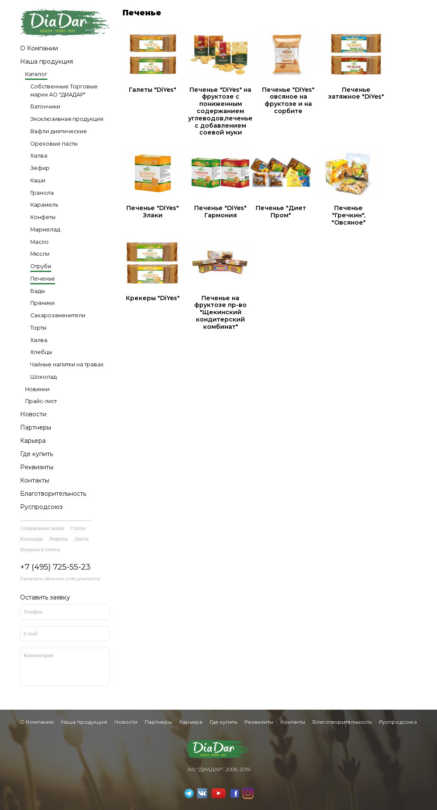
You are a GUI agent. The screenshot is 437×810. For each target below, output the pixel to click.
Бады (37, 291)
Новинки (37, 389)
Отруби (40, 266)
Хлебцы (41, 352)
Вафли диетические (58, 131)
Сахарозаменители (57, 315)
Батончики (45, 106)
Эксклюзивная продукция (66, 119)
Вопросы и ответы (40, 550)
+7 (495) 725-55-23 (55, 567)
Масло (39, 242)
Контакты (34, 480)
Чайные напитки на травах (67, 364)
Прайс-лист (41, 401)
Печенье (42, 278)
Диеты (81, 539)
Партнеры (35, 427)
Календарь (31, 539)
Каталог (36, 74)
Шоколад (43, 377)
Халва (38, 155)
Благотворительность (53, 493)
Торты (38, 328)
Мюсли (40, 254)
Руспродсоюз (41, 507)
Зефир (40, 168)
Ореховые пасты (54, 143)
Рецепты (59, 539)
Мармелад (45, 229)
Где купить (36, 454)
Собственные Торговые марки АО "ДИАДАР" (64, 90)
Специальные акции (42, 528)
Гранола (42, 193)
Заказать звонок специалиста (60, 578)
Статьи (77, 528)
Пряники (42, 303)
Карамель (44, 205)
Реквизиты (36, 467)
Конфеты (42, 217)
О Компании (39, 48)
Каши (37, 180)
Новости (33, 414)
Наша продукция (46, 61)
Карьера (33, 440)
